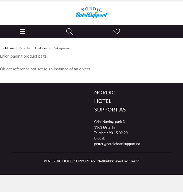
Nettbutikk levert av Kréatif (118, 161)
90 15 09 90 (118, 133)
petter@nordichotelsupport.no (117, 144)
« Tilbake (8, 48)
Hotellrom (40, 48)
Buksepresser (62, 48)
